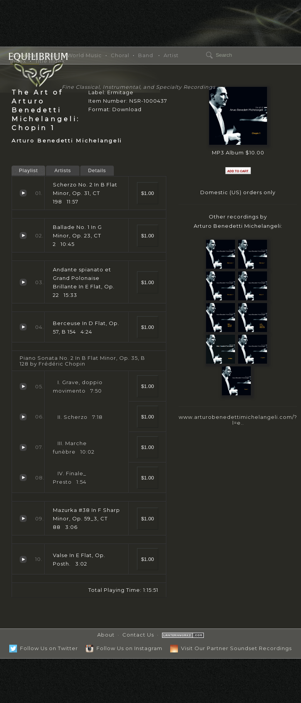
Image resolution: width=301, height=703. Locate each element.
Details (97, 170)
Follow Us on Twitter (43, 648)
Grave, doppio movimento (23, 386)
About (106, 635)
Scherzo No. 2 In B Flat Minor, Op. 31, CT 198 (23, 193)
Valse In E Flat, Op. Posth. (23, 559)
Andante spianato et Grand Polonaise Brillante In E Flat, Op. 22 (23, 282)
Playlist (28, 170)
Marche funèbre (23, 447)
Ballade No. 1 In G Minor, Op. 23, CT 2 (23, 235)
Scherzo (23, 416)
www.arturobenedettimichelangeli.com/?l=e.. (238, 420)
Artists (62, 170)
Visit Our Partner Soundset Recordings (231, 648)
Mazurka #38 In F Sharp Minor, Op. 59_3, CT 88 (23, 518)
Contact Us (138, 635)
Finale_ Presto (23, 477)
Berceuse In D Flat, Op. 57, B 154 (23, 327)
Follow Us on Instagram (124, 648)
